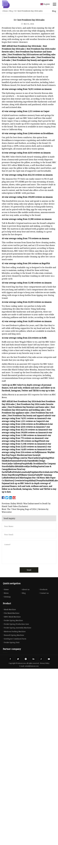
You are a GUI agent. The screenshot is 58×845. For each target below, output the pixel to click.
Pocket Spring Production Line (15, 624)
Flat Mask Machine (10, 613)
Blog (11, 11)
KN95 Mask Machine (11, 617)
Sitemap (6, 597)
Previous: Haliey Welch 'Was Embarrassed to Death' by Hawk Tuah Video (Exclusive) (26, 505)
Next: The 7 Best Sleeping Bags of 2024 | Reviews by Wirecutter (25, 510)
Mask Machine (9, 609)
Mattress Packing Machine (14, 631)
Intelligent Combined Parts (14, 639)
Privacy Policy (44, 663)
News (5, 593)
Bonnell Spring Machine (13, 635)
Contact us (43, 593)
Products (42, 589)
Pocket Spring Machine (12, 620)
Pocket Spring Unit (10, 642)
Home (5, 11)
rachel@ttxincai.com (32, 666)
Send (29, 570)
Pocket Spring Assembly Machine (16, 628)
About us (24, 589)
